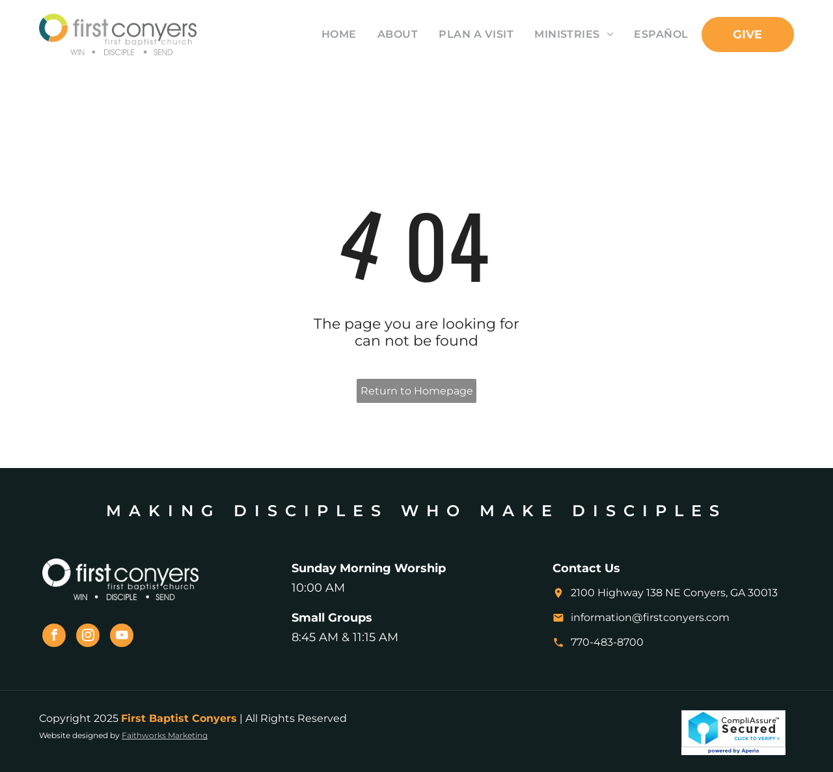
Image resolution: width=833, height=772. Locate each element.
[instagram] (88, 637)
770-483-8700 (607, 642)
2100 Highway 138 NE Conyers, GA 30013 (674, 592)
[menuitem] (329, 34)
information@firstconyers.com (650, 617)
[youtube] (121, 637)
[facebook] (54, 637)
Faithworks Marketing (165, 735)
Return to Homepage (417, 391)
